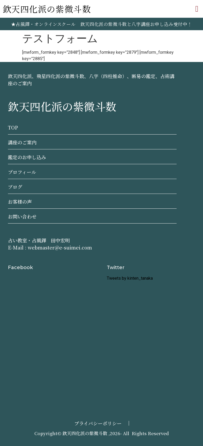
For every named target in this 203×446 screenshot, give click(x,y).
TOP (13, 127)
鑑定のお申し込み (27, 157)
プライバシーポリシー (98, 423)
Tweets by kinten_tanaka (130, 278)
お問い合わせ (22, 216)
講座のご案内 (22, 142)
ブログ (15, 186)
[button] (196, 9)
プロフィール (22, 171)
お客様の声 (20, 201)
